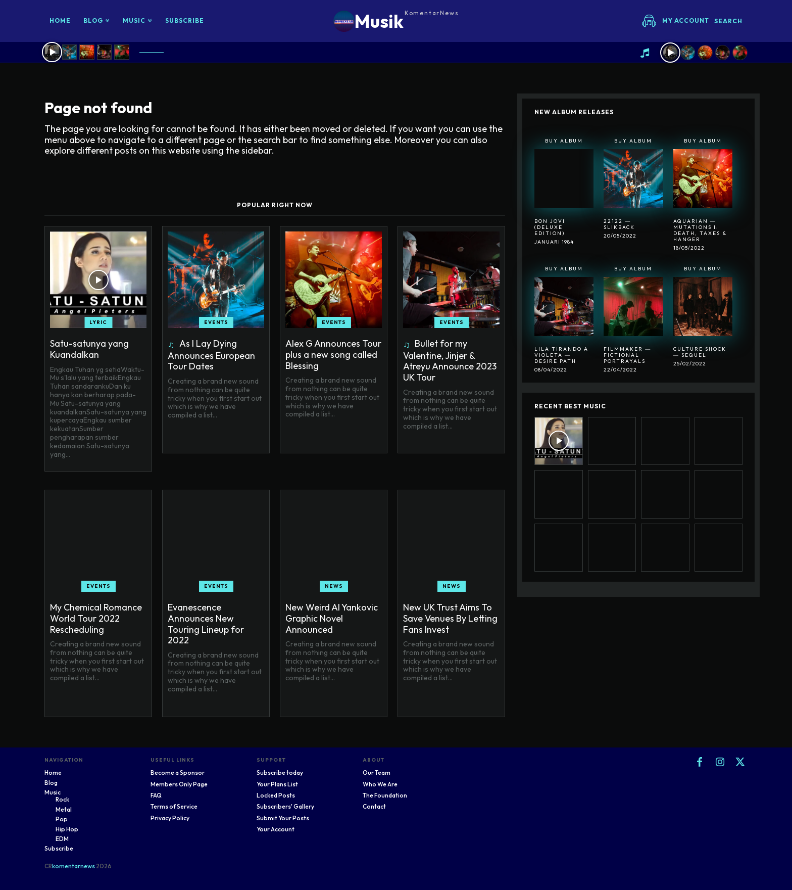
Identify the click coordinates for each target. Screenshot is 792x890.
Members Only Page (179, 784)
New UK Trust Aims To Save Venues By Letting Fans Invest (450, 618)
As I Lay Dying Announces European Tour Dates (211, 355)
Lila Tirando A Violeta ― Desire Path (561, 355)
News (334, 586)
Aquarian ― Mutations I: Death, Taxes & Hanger (700, 230)
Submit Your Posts (283, 818)
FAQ (156, 795)
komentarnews (73, 866)
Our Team (376, 772)
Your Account (275, 829)
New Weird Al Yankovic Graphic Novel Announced (331, 618)
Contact (374, 806)
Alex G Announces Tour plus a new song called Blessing (333, 354)
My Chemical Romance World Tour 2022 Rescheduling (96, 618)
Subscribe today (280, 772)
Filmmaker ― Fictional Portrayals (627, 355)
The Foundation (385, 795)
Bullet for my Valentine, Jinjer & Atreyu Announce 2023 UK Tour (450, 360)
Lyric (98, 322)
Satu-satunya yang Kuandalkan (89, 349)
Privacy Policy (170, 818)
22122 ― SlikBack (619, 224)
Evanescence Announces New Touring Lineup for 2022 (206, 623)
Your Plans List (277, 784)
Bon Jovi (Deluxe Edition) (549, 227)
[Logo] (396, 21)
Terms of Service (174, 806)
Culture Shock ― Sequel (699, 352)
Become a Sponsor (178, 772)
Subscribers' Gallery (285, 806)
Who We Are (380, 784)
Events (216, 322)
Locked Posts (276, 795)
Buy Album (564, 140)
